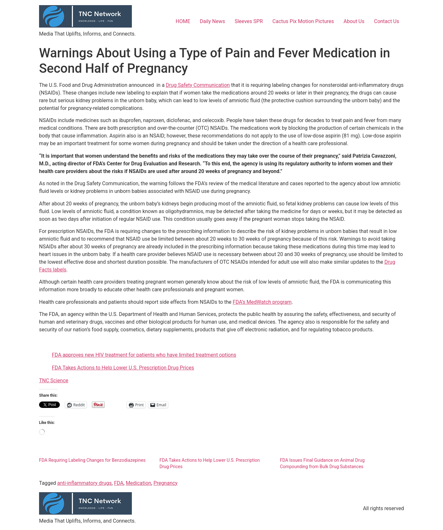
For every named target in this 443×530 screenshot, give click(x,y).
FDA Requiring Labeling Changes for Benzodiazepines (92, 460)
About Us (353, 21)
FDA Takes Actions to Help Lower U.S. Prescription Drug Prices (123, 368)
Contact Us (386, 21)
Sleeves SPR (249, 21)
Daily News (212, 21)
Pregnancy (166, 483)
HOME (183, 21)
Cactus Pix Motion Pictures (303, 21)
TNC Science (53, 380)
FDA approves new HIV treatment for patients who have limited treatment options (144, 355)
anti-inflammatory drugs (84, 483)
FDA (119, 483)
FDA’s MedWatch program (262, 302)
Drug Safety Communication (198, 85)
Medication (138, 483)
